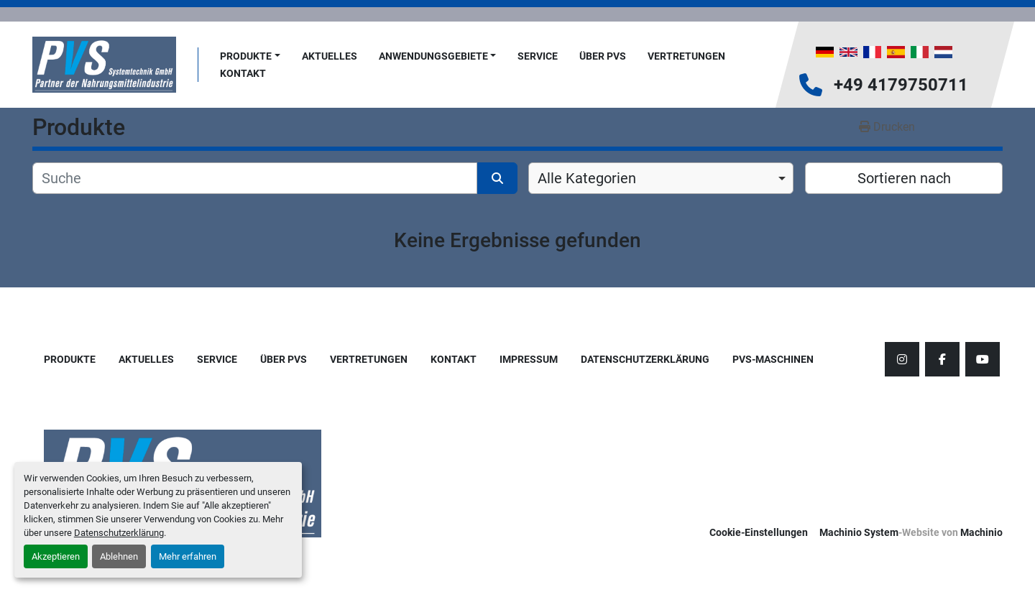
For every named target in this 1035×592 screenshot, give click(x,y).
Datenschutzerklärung (119, 532)
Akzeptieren (56, 556)
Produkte (246, 56)
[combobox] (661, 178)
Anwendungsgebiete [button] (433, 56)
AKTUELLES (329, 56)
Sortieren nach (904, 178)
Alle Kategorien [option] (587, 178)
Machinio (981, 532)
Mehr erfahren (187, 556)
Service (538, 56)
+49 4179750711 (901, 85)
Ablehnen (119, 556)
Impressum (529, 359)
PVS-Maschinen (773, 359)
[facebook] (942, 359)
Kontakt (243, 73)
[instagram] (902, 359)
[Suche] (254, 178)
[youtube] (982, 359)
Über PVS (602, 56)
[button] (250, 56)
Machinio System (858, 532)
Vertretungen (686, 56)
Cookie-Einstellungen (758, 532)
